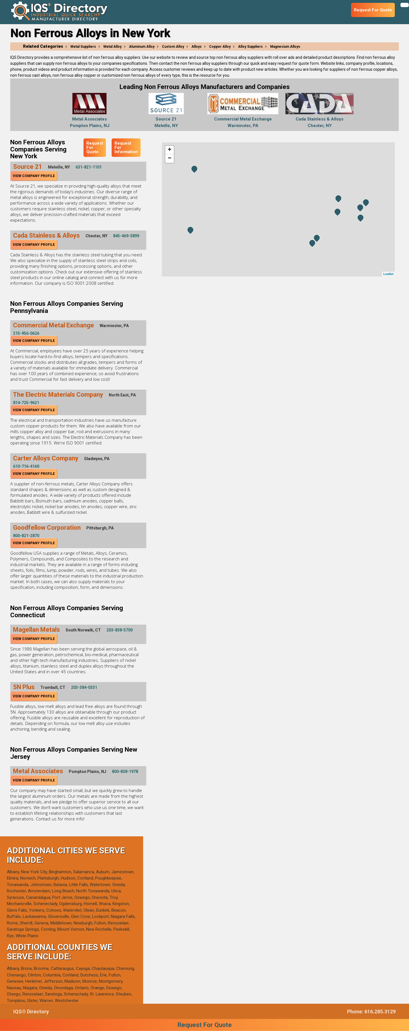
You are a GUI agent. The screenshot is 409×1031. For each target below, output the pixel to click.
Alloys (196, 47)
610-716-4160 (26, 466)
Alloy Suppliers (250, 47)
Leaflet (388, 274)
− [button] (169, 158)
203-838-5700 (120, 630)
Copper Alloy (220, 47)
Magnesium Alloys (285, 47)
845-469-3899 (126, 236)
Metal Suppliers (83, 47)
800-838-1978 (125, 771)
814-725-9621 (26, 402)
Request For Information (126, 147)
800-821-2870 (26, 535)
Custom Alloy (173, 47)
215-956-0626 (26, 333)
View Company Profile (34, 176)
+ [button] (169, 150)
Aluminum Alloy (142, 47)
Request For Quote (94, 147)
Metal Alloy (112, 47)
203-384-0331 (84, 687)
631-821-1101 (89, 167)
